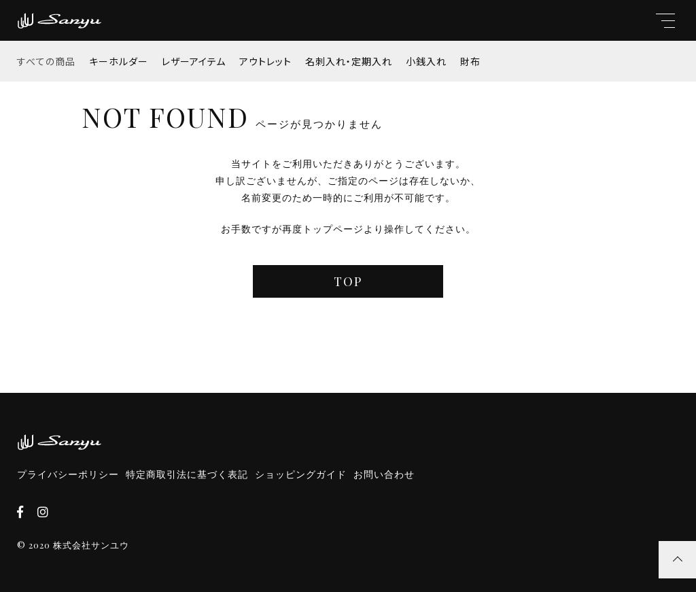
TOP (348, 281)
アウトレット (265, 61)
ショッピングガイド (301, 474)
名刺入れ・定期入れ (348, 61)
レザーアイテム (194, 61)
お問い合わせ (384, 474)
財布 (470, 61)
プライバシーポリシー (68, 474)
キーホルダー (118, 61)
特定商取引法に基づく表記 (187, 474)
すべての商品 (46, 61)
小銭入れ (426, 61)
